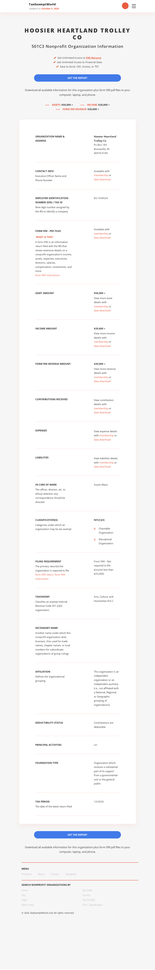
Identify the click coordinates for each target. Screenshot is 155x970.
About (41, 874)
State (24, 900)
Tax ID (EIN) (88, 900)
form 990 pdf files (110, 90)
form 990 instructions (47, 275)
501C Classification (92, 905)
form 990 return (44, 574)
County (86, 895)
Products (26, 874)
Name (25, 890)
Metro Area (28, 905)
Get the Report (77, 78)
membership (101, 175)
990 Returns (93, 57)
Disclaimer (71, 874)
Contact (55, 874)
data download (102, 179)
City (23, 895)
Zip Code (87, 890)
